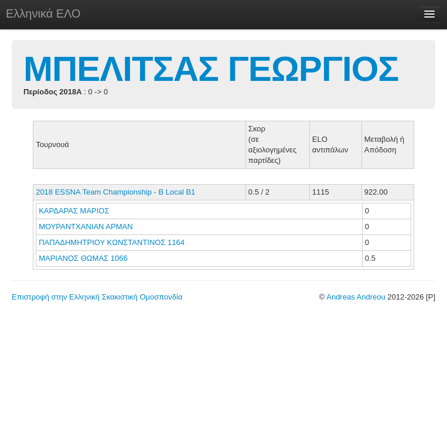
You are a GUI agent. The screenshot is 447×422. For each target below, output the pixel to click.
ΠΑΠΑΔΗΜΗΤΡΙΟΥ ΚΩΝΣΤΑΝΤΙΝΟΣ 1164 (112, 242)
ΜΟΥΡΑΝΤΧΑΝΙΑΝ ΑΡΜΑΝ (87, 226)
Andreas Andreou (355, 296)
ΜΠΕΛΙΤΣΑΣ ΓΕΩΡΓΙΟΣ (210, 69)
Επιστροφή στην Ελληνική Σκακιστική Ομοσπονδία (97, 296)
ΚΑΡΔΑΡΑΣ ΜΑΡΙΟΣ (75, 210)
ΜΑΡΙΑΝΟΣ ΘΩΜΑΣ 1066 (83, 258)
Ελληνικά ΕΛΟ (43, 13)
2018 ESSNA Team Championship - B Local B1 (115, 192)
